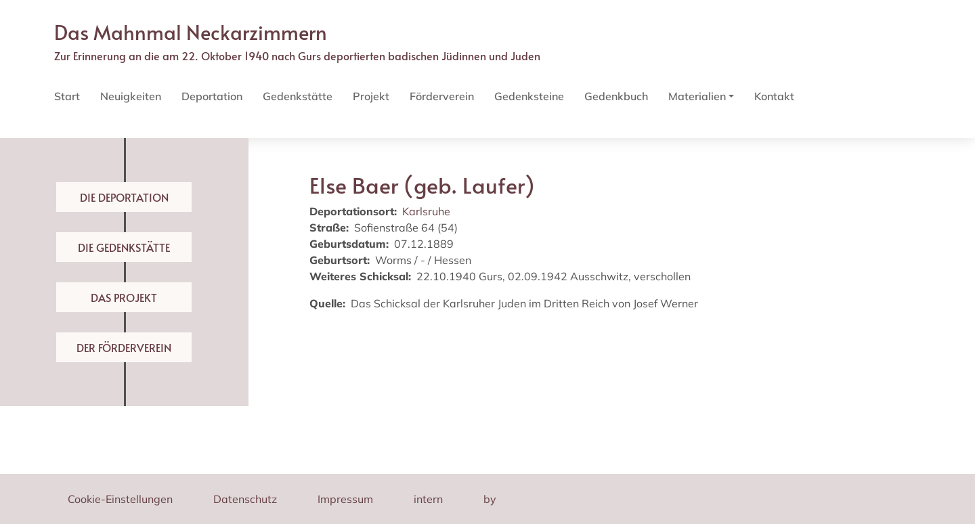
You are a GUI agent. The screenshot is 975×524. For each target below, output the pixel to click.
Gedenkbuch (616, 96)
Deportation (211, 96)
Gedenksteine (529, 96)
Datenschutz (245, 499)
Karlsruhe (426, 211)
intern (428, 499)
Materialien (697, 96)
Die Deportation (124, 197)
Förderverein (442, 96)
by (489, 499)
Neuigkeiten (130, 96)
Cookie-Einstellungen (120, 499)
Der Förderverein (124, 347)
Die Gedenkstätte (124, 247)
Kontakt (774, 96)
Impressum (345, 499)
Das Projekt (124, 297)
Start (67, 96)
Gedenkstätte (297, 96)
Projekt (371, 96)
